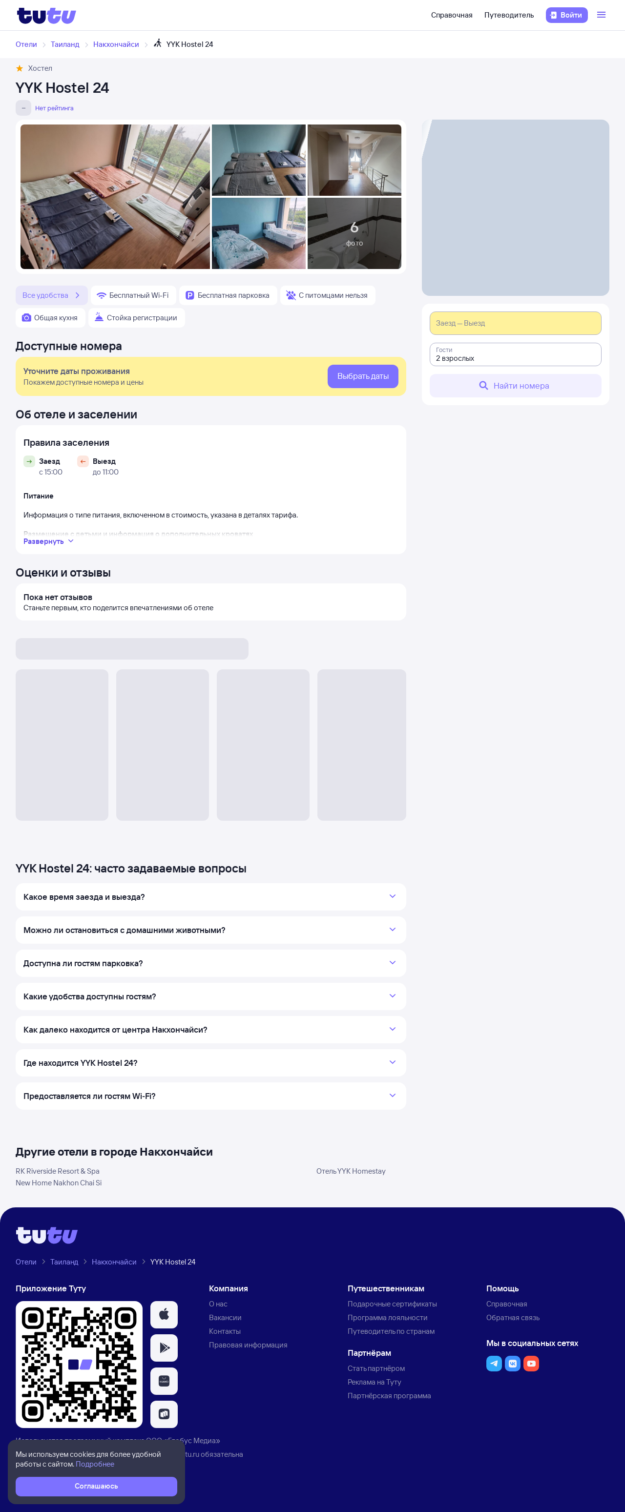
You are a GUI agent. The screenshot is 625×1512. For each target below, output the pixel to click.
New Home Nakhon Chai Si (59, 1182)
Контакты (225, 1331)
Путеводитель (509, 15)
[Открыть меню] (602, 15)
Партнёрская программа (389, 1395)
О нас (218, 1303)
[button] (164, 1314)
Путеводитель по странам (391, 1331)
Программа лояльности (388, 1317)
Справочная (452, 15)
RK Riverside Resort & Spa (58, 1171)
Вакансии (225, 1317)
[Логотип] (47, 15)
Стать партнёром (376, 1368)
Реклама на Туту (374, 1382)
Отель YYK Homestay (351, 1171)
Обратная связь (513, 1317)
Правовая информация (248, 1344)
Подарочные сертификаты (392, 1303)
